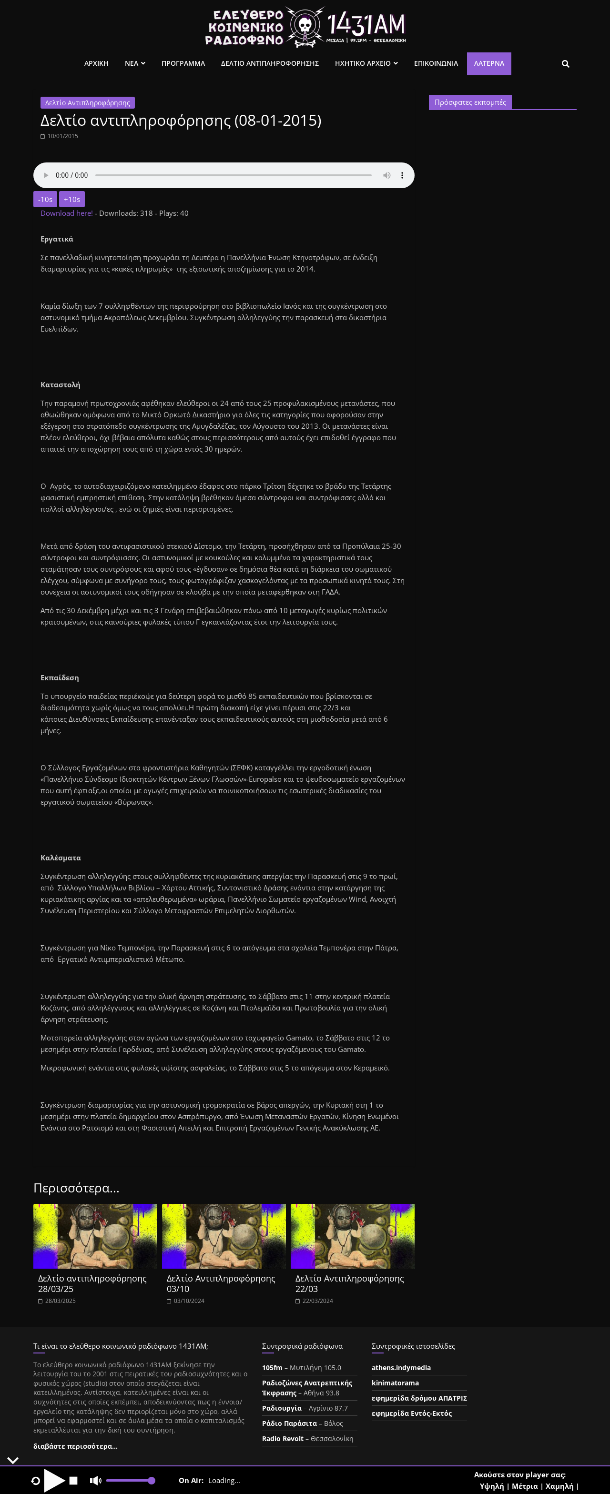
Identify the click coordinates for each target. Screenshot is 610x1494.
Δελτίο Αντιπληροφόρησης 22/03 (349, 1283)
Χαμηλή (560, 1486)
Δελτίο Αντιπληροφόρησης (87, 102)
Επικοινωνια (436, 63)
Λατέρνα (489, 63)
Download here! (68, 213)
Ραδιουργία (282, 1408)
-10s (45, 199)
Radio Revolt (283, 1438)
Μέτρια (525, 1486)
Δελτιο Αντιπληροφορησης (270, 63)
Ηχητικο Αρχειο (363, 63)
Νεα (131, 63)
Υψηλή (492, 1486)
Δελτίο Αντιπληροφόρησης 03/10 (221, 1283)
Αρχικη (96, 63)
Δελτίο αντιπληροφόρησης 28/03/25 (92, 1283)
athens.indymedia (401, 1367)
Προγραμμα (183, 63)
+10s (72, 199)
